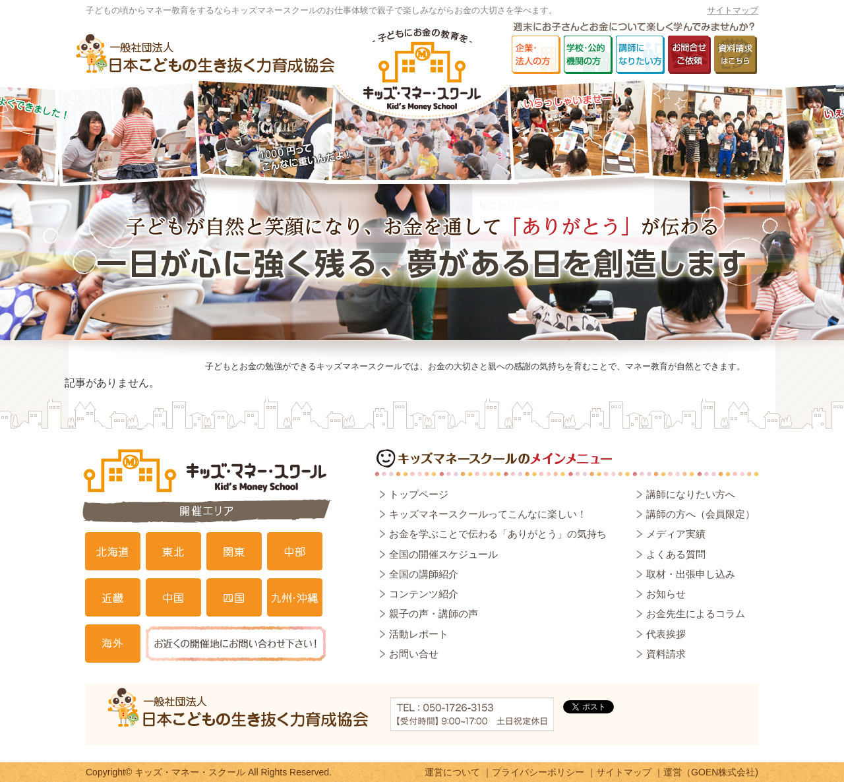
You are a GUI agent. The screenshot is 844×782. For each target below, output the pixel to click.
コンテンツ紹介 (423, 593)
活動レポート (418, 634)
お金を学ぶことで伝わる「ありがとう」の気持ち (498, 533)
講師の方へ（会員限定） (700, 514)
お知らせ (666, 593)
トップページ (418, 494)
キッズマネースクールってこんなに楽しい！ (488, 514)
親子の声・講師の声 (433, 613)
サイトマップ (732, 10)
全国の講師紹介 (423, 574)
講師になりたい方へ (690, 494)
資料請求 (666, 653)
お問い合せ (413, 653)
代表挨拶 (666, 634)
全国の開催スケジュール (443, 554)
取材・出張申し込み (690, 574)
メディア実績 (676, 533)
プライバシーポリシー (538, 772)
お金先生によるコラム (695, 613)
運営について (452, 772)
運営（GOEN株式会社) (710, 772)
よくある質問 (676, 554)
